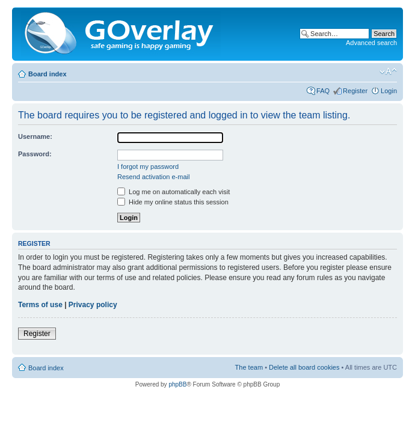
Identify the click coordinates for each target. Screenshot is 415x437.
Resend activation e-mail (153, 176)
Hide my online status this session (173, 202)
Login (389, 90)
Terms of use (40, 305)
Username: (35, 136)
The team (249, 367)
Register (355, 90)
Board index (47, 74)
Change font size (388, 71)
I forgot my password (148, 166)
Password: (35, 153)
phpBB (177, 384)
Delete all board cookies (304, 367)
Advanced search (371, 42)
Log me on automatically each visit (173, 191)
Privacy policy (93, 305)
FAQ (323, 90)
